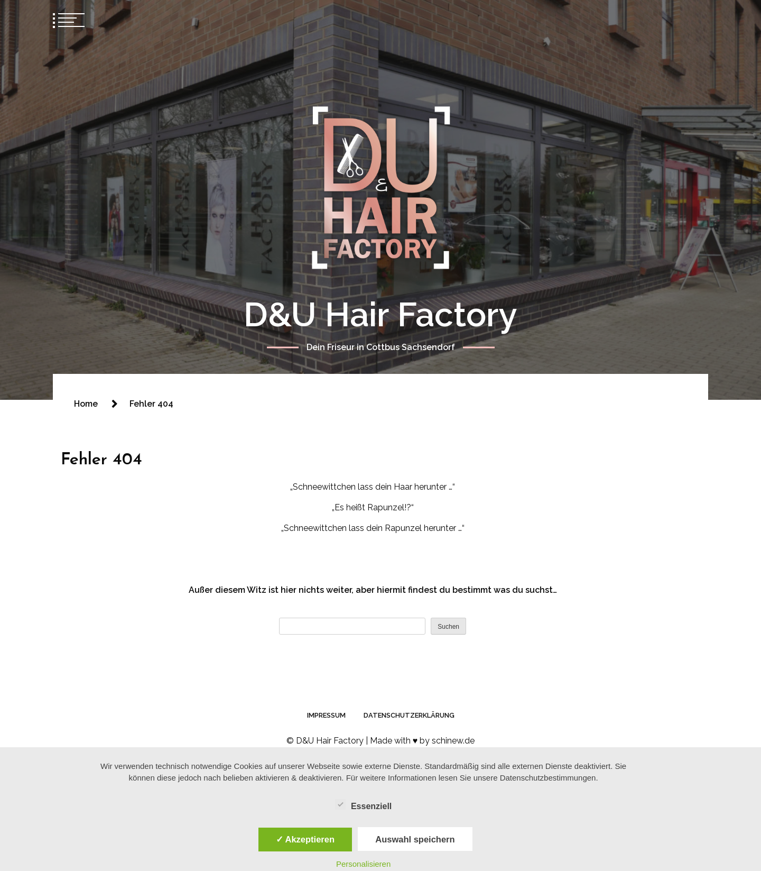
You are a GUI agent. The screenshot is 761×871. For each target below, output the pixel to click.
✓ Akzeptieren (305, 839)
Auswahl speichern (414, 839)
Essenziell (363, 804)
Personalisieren (363, 863)
